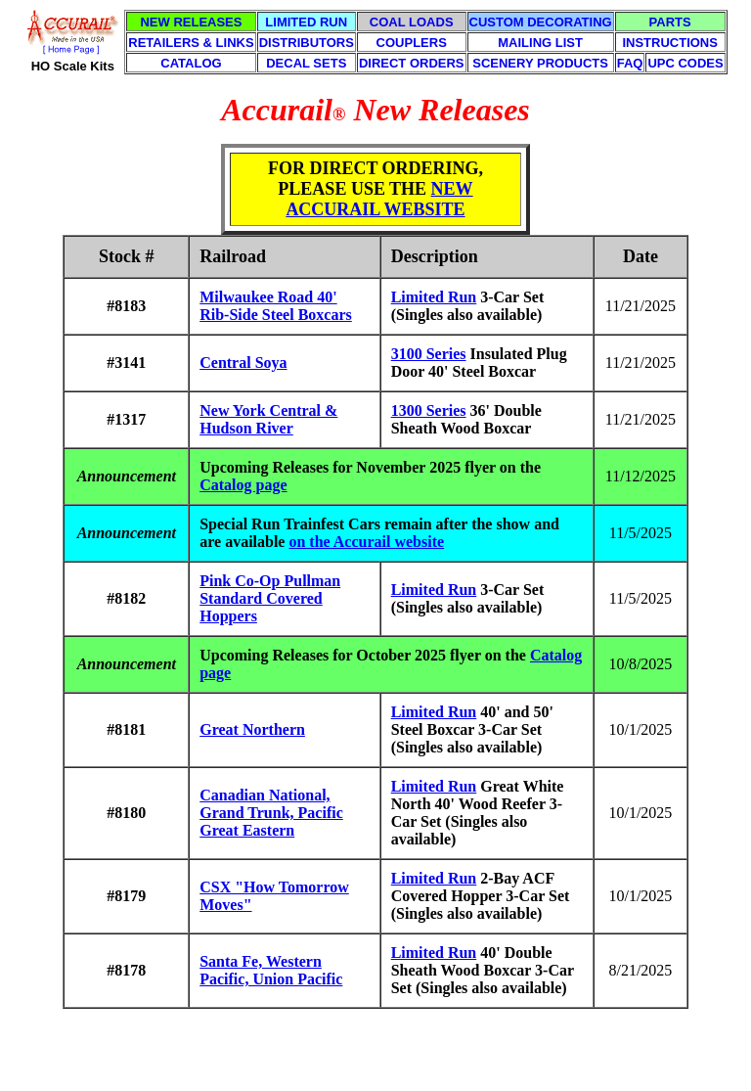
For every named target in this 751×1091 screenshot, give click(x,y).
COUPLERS (411, 42)
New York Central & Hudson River (268, 419)
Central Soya (243, 362)
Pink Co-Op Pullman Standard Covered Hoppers (269, 598)
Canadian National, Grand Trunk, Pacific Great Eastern (271, 813)
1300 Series (428, 410)
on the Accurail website (366, 541)
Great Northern (252, 729)
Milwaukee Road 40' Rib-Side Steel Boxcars (275, 306)
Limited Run (434, 297)
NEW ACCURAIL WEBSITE (379, 199)
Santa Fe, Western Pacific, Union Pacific (270, 970)
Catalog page (243, 485)
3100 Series (428, 353)
